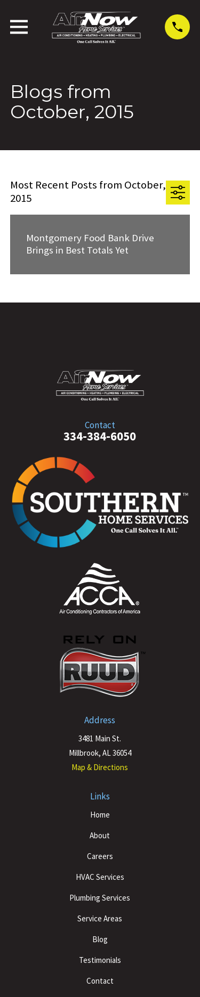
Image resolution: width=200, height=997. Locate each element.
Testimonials (100, 960)
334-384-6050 (99, 436)
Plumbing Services (99, 898)
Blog (100, 939)
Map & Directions (99, 767)
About (100, 835)
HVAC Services (100, 877)
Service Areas (99, 918)
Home (100, 815)
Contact (100, 981)
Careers (100, 856)
